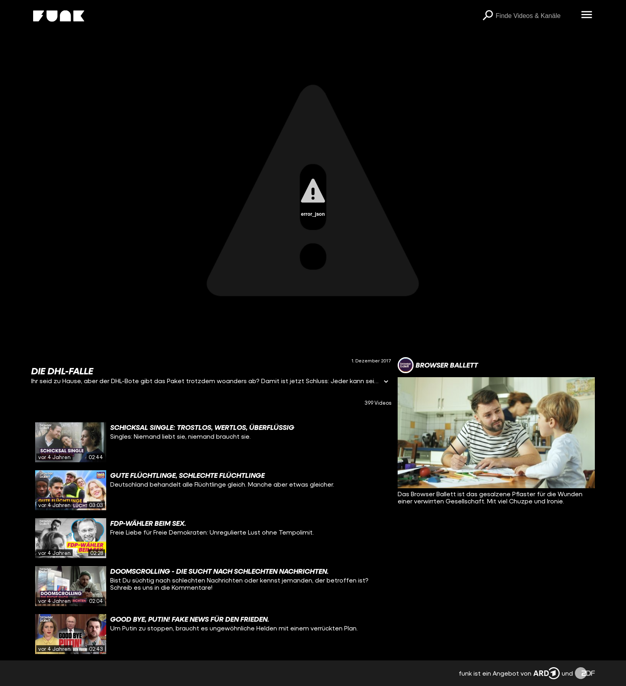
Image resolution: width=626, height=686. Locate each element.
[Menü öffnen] (587, 15)
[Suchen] (488, 16)
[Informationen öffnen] (386, 382)
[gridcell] (211, 442)
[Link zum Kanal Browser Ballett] (438, 365)
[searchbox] (536, 16)
